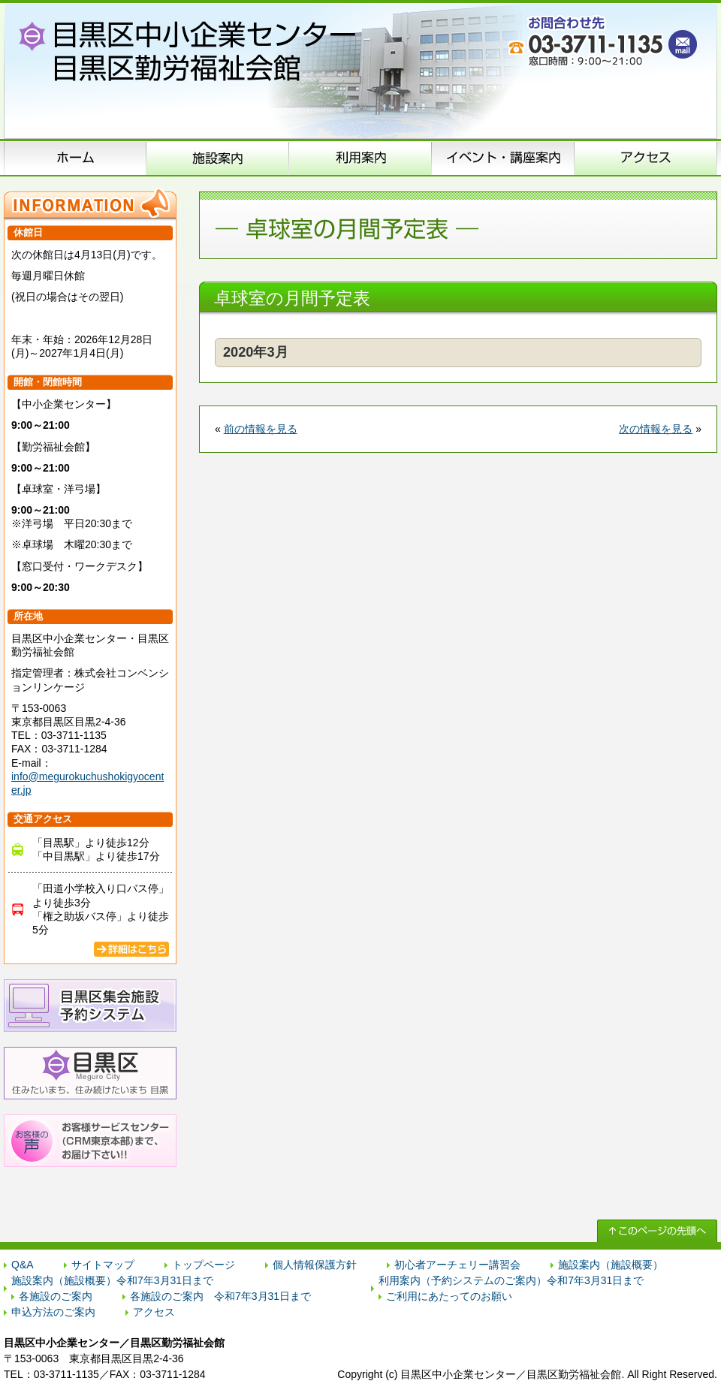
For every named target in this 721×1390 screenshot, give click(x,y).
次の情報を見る (655, 429)
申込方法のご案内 (360, 157)
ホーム (75, 157)
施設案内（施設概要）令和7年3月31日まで (112, 1280)
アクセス (646, 157)
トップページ (203, 1265)
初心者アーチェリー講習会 (457, 1265)
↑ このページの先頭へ (657, 1231)
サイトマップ (102, 1265)
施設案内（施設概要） (217, 157)
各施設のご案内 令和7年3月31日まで (220, 1296)
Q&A (22, 1265)
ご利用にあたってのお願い (449, 1296)
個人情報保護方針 (315, 1265)
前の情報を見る (260, 429)
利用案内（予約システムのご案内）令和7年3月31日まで (511, 1280)
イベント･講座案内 (503, 157)
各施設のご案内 (55, 1296)
